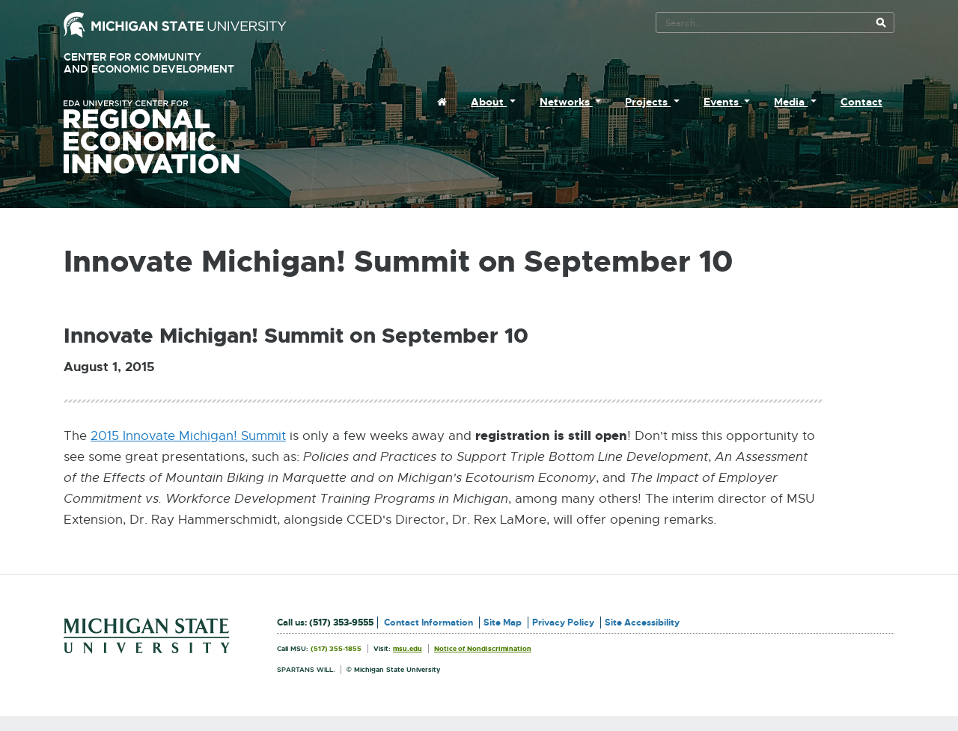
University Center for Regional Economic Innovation (175, 137)
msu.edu (407, 649)
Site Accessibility (642, 622)
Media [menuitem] (791, 101)
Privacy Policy (563, 622)
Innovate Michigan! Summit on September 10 (296, 335)
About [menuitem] (489, 101)
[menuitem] (442, 101)
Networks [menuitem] (566, 101)
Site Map (502, 622)
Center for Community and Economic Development (170, 63)
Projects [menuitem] (648, 101)
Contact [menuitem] (861, 101)
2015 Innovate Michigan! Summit (188, 436)
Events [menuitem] (723, 101)
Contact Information (428, 622)
